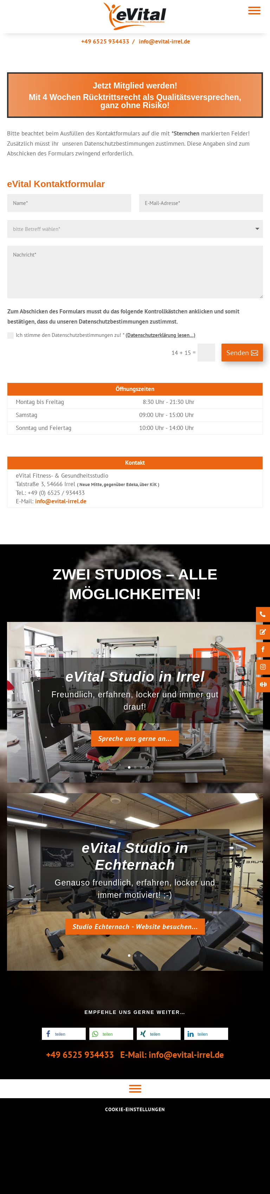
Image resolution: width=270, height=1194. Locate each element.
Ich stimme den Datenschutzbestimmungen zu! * (101, 335)
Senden (237, 352)
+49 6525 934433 (105, 41)
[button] (64, 1034)
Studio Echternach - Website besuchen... (135, 928)
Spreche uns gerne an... (135, 740)
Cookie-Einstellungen (135, 1109)
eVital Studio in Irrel (135, 678)
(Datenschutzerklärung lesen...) (160, 335)
